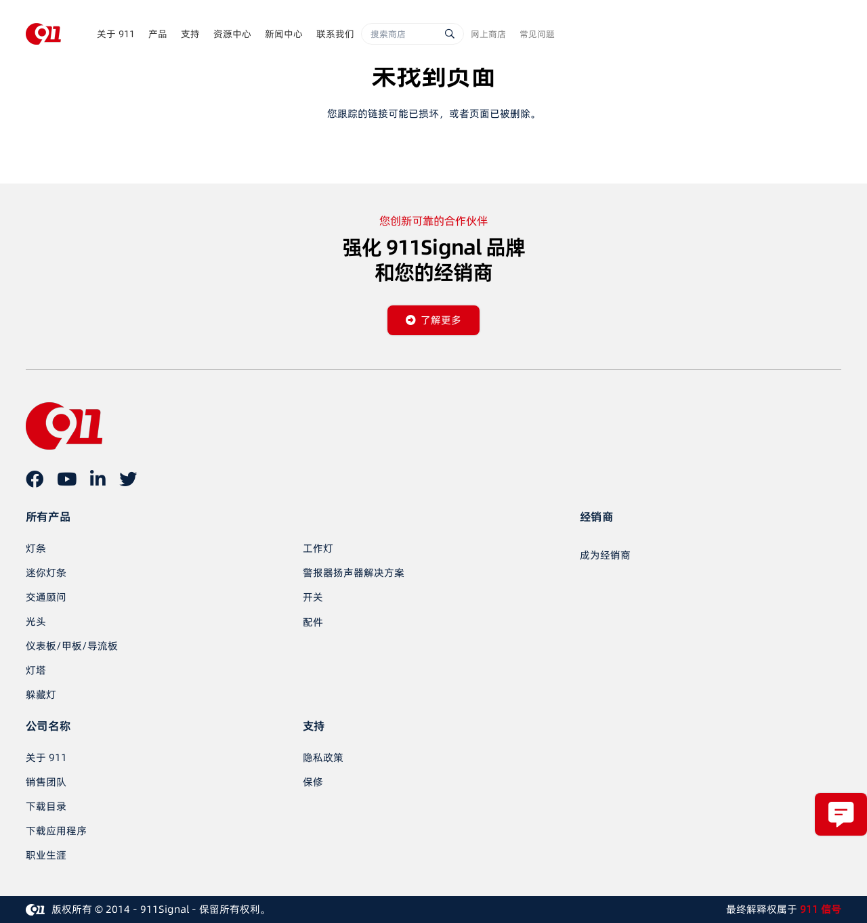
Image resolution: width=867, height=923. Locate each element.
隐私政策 (323, 757)
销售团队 (46, 782)
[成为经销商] (605, 555)
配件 (313, 622)
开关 (313, 597)
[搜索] (449, 33)
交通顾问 (46, 597)
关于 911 (46, 757)
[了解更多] (433, 320)
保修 (313, 782)
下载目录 (46, 806)
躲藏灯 (41, 694)
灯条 (36, 548)
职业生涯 (46, 855)
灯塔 (36, 670)
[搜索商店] (412, 34)
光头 (36, 621)
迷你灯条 (46, 572)
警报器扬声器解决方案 (353, 572)
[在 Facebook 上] (34, 479)
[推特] (128, 479)
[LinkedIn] (98, 479)
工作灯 (318, 548)
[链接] (43, 34)
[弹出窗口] (841, 814)
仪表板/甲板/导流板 (72, 646)
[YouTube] (67, 479)
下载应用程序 (56, 830)
